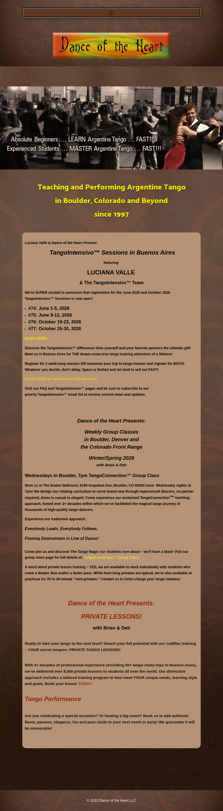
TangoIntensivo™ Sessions (90, 252)
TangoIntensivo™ (39, 299)
